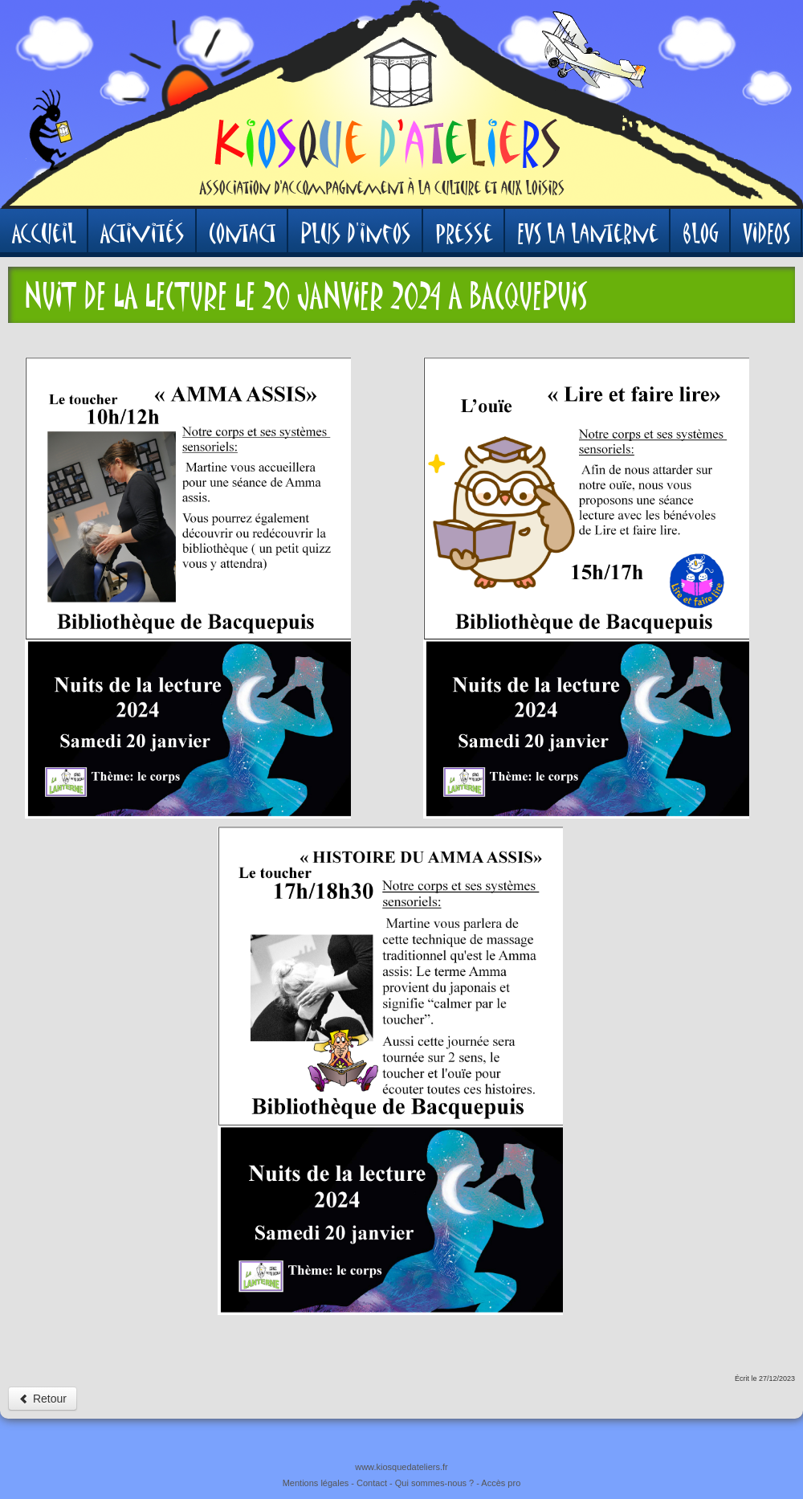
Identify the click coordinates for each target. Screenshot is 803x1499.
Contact (372, 1483)
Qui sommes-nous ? (434, 1483)
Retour (42, 1398)
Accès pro (500, 1483)
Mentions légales (316, 1483)
